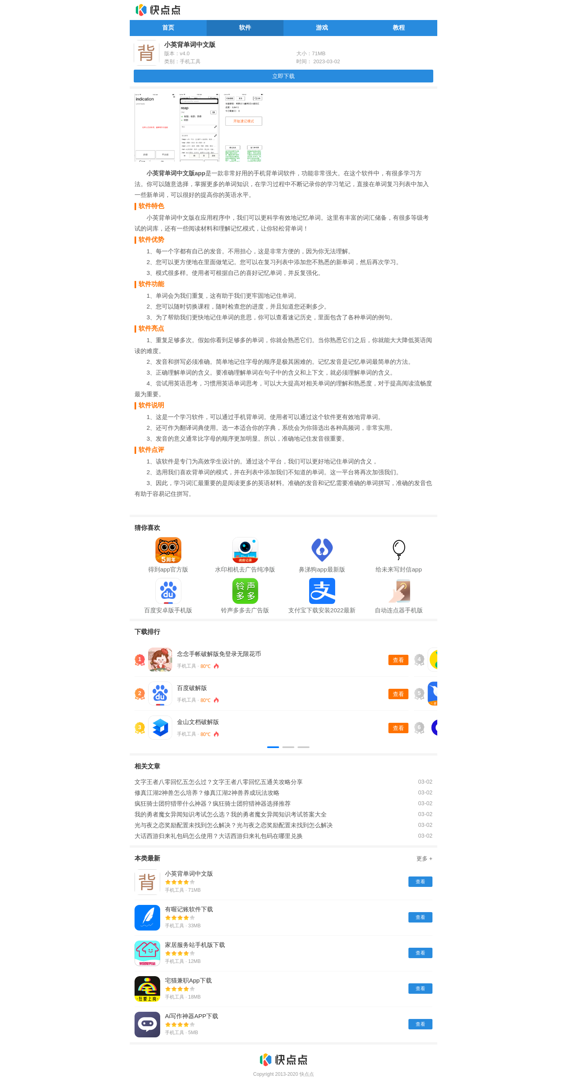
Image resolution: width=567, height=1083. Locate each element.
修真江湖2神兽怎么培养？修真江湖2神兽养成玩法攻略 (207, 792)
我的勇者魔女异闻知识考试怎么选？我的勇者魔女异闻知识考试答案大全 (231, 814)
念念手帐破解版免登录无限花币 (219, 653)
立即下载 (283, 76)
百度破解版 (192, 687)
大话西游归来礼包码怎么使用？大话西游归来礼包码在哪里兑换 (219, 835)
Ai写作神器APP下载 (191, 1016)
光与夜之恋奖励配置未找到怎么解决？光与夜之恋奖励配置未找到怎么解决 (234, 825)
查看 (398, 660)
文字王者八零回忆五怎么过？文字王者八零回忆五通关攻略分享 (219, 781)
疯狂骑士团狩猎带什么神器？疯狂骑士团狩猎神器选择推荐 (213, 803)
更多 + (424, 858)
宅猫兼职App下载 (188, 980)
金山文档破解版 (198, 721)
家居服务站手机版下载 (195, 944)
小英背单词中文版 (189, 873)
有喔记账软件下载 (189, 909)
